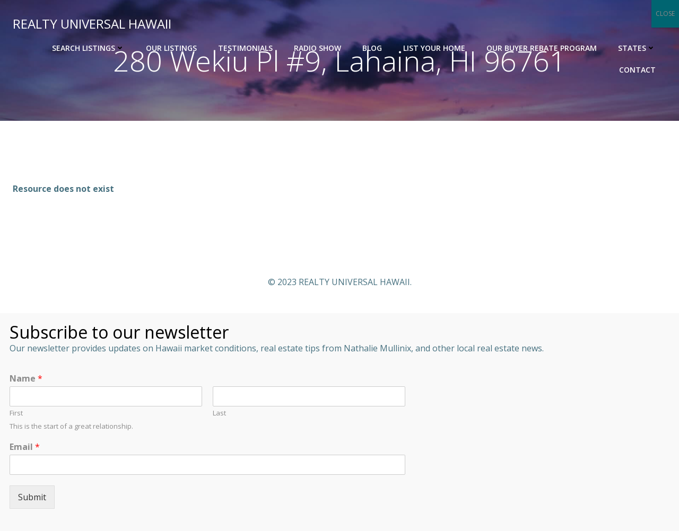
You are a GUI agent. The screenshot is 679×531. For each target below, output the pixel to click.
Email (25, 447)
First (16, 413)
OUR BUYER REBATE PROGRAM (541, 48)
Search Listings (88, 48)
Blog (372, 48)
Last (219, 413)
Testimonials (245, 48)
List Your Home (434, 48)
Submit (32, 497)
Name (26, 378)
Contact (637, 70)
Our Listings (171, 48)
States (637, 48)
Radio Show (317, 48)
